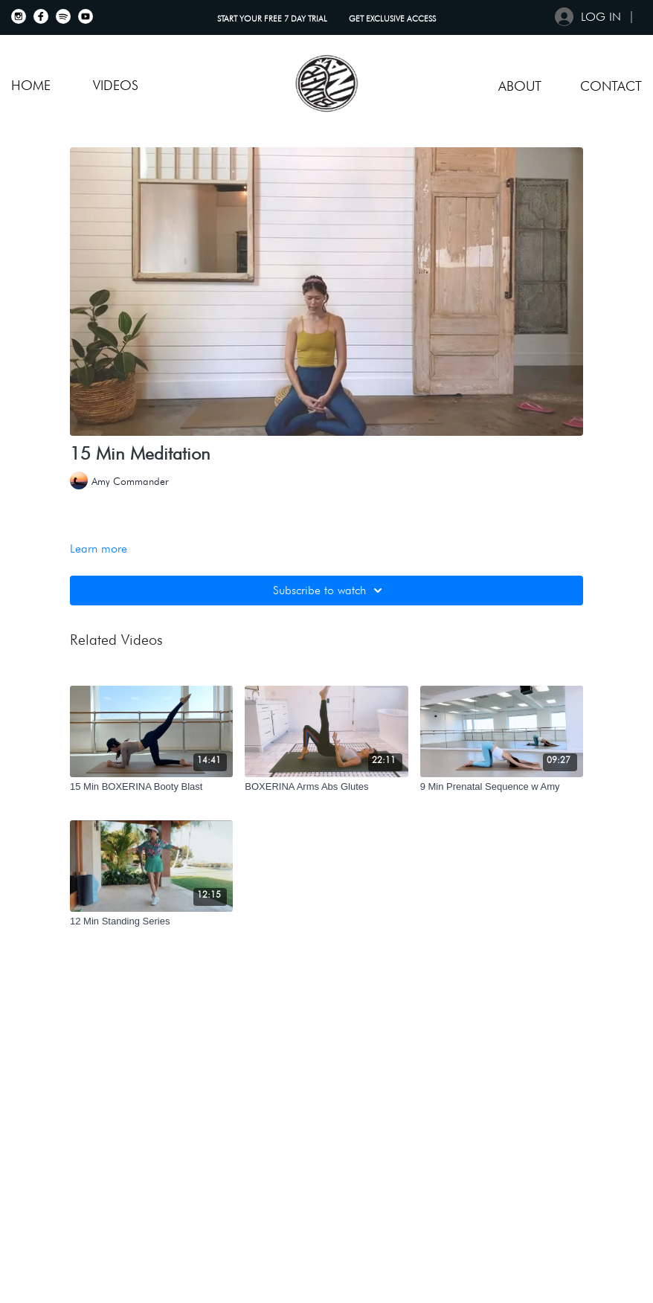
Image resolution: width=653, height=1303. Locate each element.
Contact (611, 86)
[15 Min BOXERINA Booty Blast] (151, 786)
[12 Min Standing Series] (151, 921)
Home (31, 85)
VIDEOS (115, 85)
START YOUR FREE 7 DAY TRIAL (273, 18)
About (519, 86)
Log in (588, 16)
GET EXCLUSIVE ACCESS (392, 18)
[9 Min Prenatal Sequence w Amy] (501, 786)
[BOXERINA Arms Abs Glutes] (326, 786)
